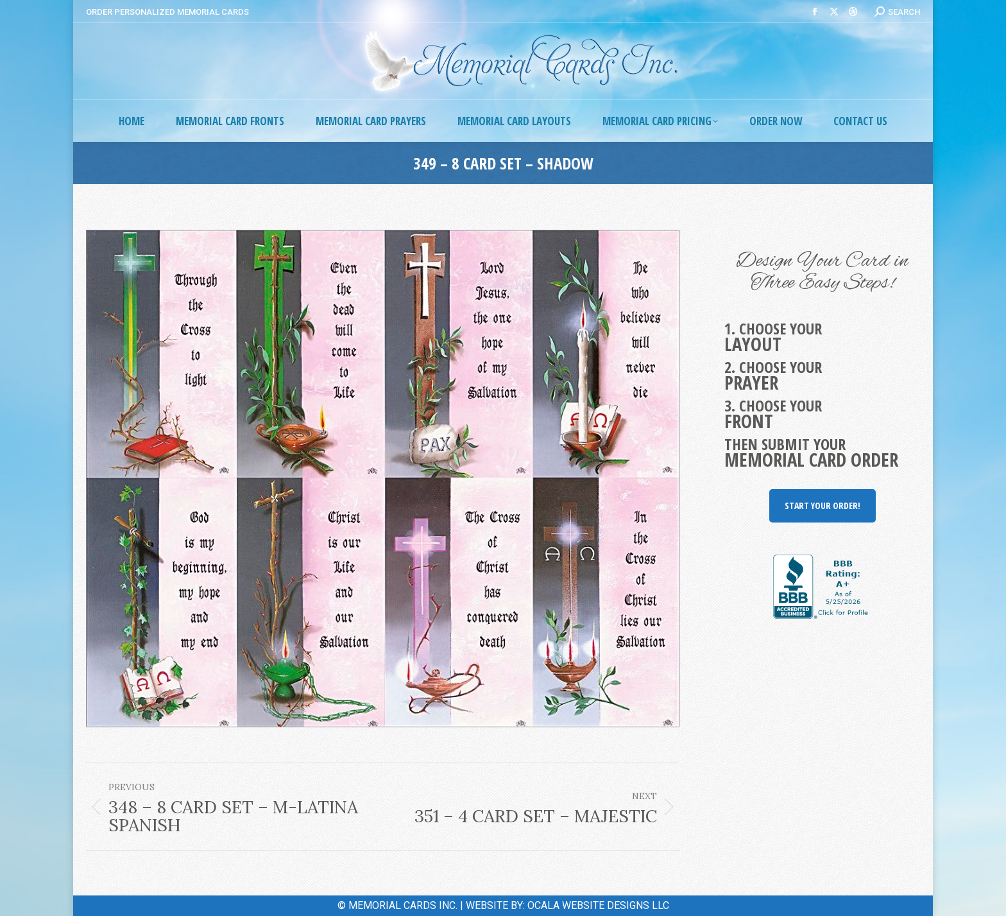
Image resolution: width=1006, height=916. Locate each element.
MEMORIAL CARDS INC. (402, 905)
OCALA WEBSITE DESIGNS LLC (598, 905)
